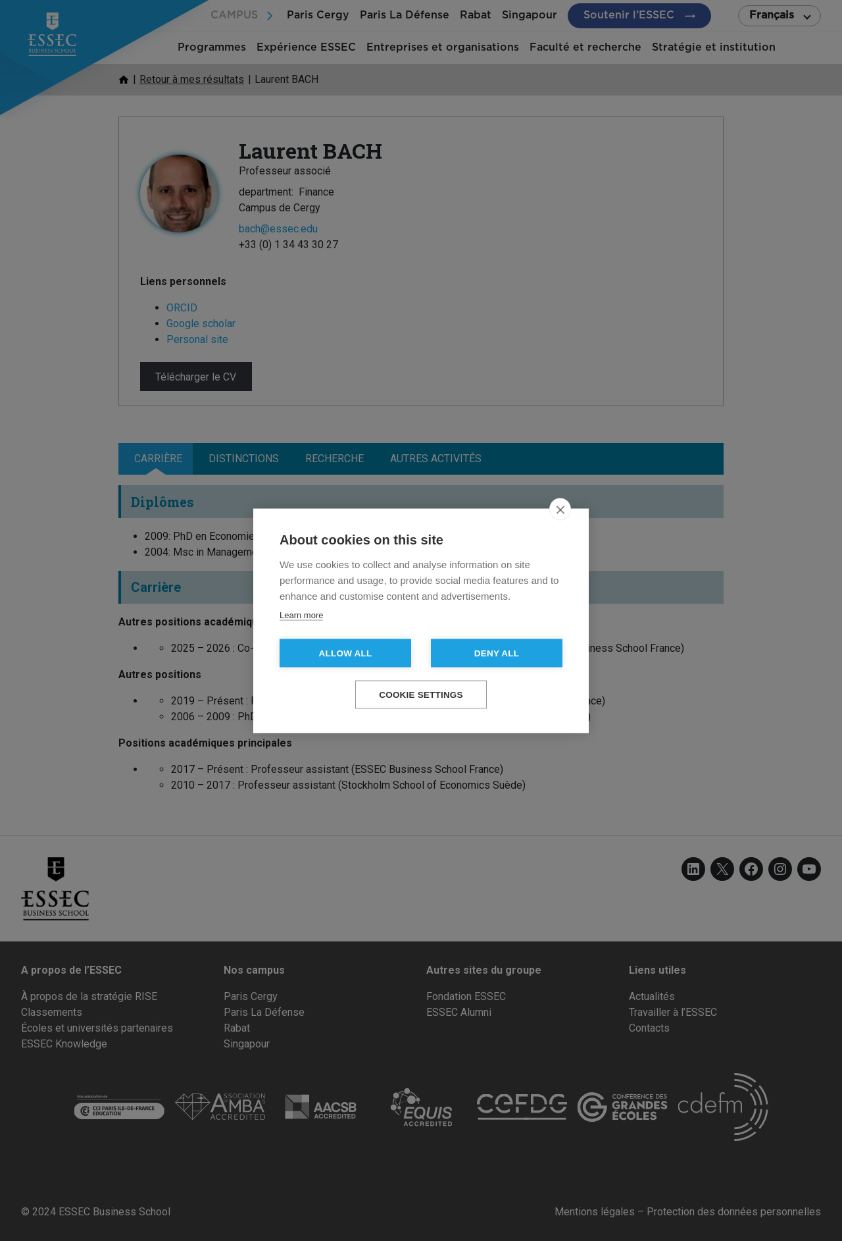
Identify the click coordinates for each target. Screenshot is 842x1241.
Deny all (496, 653)
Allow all (345, 653)
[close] (560, 509)
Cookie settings (421, 694)
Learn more (301, 615)
